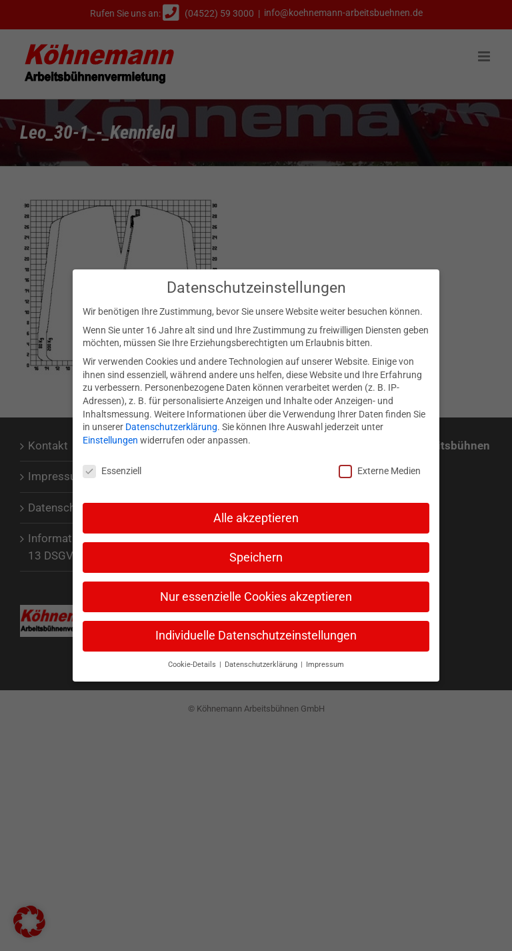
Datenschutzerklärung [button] (262, 660)
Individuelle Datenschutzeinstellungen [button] (256, 631)
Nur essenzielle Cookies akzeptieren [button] (256, 592)
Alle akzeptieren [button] (256, 513)
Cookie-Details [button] (193, 660)
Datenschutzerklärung (171, 422)
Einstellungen (110, 435)
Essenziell (112, 466)
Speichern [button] (256, 553)
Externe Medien (380, 466)
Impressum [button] (325, 660)
